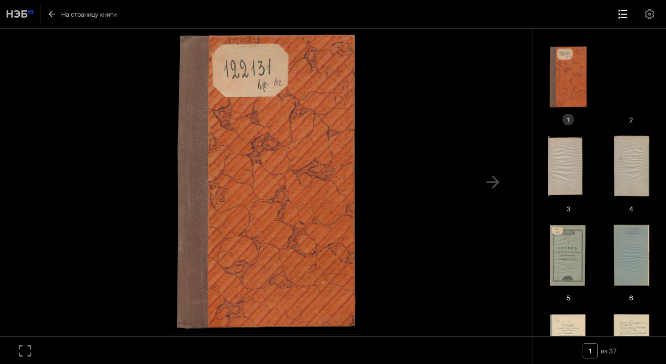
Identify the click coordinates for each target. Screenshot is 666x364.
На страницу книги (82, 14)
